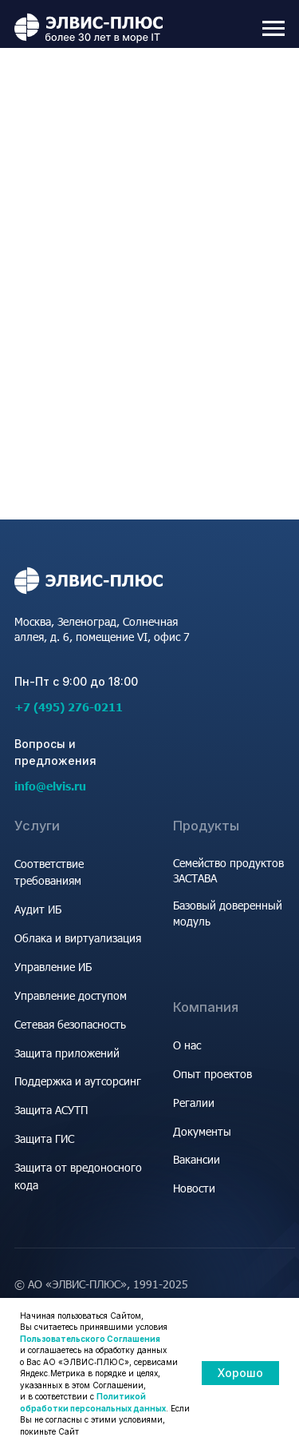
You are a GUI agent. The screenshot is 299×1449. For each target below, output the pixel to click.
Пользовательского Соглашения (90, 1339)
